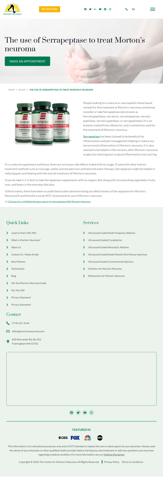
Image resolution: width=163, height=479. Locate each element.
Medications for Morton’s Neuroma (107, 277)
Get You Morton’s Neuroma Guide (30, 284)
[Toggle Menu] (152, 9)
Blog (13, 277)
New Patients (18, 262)
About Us (16, 247)
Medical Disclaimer (114, 456)
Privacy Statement (21, 299)
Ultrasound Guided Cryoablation (106, 240)
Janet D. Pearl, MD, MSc (24, 233)
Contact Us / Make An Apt (25, 255)
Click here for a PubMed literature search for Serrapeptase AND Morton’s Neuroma (49, 201)
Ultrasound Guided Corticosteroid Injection (112, 262)
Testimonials (18, 269)
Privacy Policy (112, 464)
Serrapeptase (91, 136)
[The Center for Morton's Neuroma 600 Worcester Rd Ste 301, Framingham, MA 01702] (81, 381)
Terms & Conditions (132, 464)
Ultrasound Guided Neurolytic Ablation (109, 247)
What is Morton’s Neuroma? (26, 240)
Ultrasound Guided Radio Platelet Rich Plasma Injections (119, 255)
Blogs (22, 89)
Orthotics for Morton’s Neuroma (106, 269)
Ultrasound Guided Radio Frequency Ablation (113, 233)
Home (11, 89)
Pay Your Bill (18, 291)
